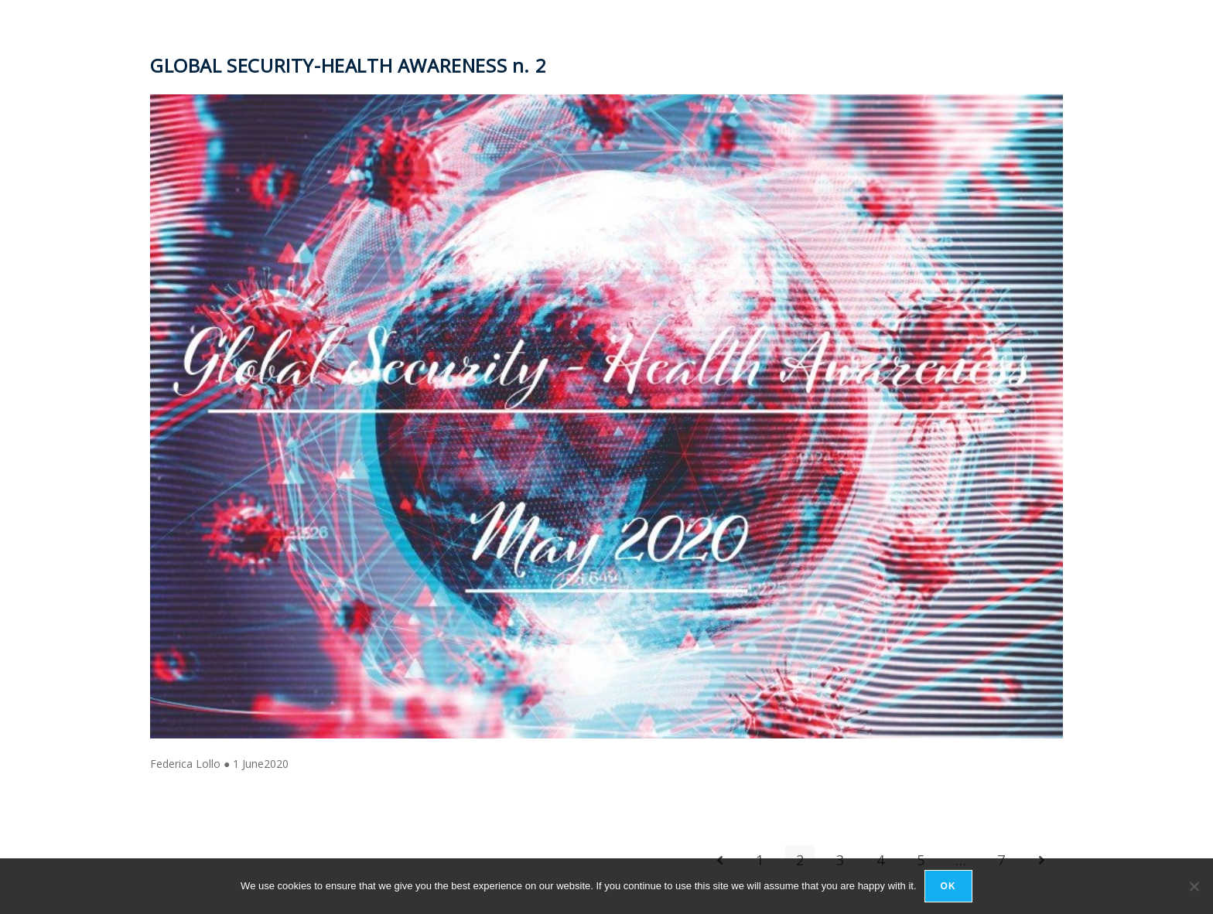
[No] (1193, 886)
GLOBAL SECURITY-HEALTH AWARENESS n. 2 (348, 65)
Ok (948, 886)
